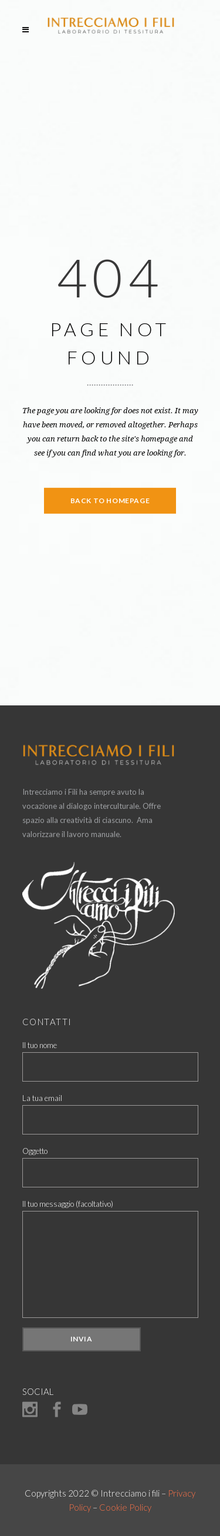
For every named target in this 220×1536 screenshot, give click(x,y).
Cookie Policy (125, 1507)
